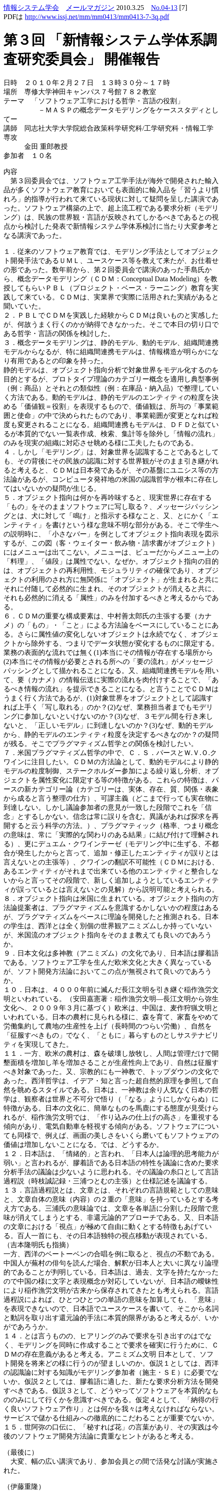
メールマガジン (90, 7)
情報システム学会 (31, 7)
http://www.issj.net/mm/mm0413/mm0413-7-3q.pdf (97, 16)
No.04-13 (164, 7)
